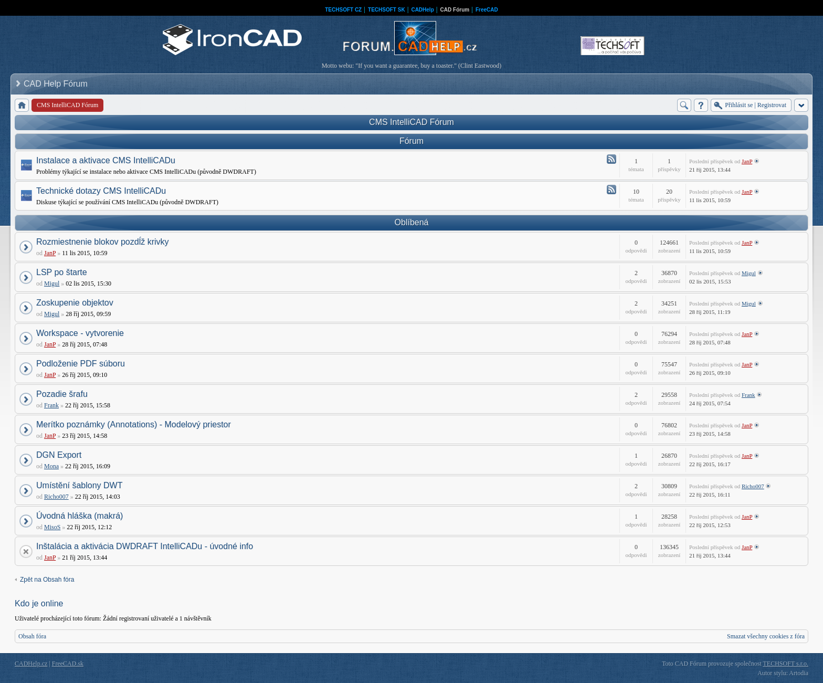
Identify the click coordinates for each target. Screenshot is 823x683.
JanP (747, 161)
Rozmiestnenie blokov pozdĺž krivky (102, 241)
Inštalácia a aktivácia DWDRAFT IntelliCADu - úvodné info (144, 546)
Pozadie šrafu (62, 394)
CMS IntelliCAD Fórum (411, 122)
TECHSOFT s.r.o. (785, 663)
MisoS (52, 527)
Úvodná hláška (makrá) (79, 515)
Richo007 (56, 496)
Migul (51, 283)
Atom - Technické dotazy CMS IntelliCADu (611, 189)
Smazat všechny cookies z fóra (766, 636)
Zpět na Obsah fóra (47, 579)
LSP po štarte (61, 272)
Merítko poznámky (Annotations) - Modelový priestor (133, 424)
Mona (51, 466)
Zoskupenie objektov (74, 302)
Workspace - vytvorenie (80, 333)
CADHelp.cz (31, 663)
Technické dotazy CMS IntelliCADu (101, 190)
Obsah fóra (32, 636)
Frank (51, 405)
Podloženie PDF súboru (80, 363)
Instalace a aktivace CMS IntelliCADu (105, 160)
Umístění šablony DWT (79, 485)
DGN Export (58, 454)
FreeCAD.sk (67, 663)
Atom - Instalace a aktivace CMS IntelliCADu (611, 159)
